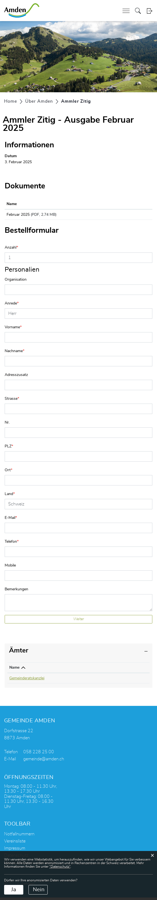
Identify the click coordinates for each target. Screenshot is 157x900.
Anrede (12, 306)
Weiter (78, 621)
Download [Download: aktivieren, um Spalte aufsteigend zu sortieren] (114, 204)
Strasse (12, 401)
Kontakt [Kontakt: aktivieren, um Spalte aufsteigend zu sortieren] (101, 670)
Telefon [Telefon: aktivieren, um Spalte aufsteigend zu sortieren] (64, 670)
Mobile (10, 568)
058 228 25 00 (38, 754)
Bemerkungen (16, 592)
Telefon (12, 544)
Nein (38, 889)
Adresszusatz (16, 377)
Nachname (14, 353)
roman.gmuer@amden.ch (115, 681)
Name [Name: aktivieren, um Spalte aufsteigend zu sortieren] (12, 204)
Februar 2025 (18, 215)
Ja (13, 889)
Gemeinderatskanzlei (26, 681)
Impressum (14, 851)
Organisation (16, 282)
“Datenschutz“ (59, 866)
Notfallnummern (19, 836)
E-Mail (11, 520)
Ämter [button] (18, 653)
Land (10, 496)
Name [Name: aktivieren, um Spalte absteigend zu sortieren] (14, 670)
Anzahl (11, 250)
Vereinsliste (14, 843)
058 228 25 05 (70, 681)
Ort (8, 473)
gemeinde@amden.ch (43, 761)
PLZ (9, 449)
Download (128, 216)
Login (149, 11)
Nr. (7, 425)
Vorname (13, 330)
